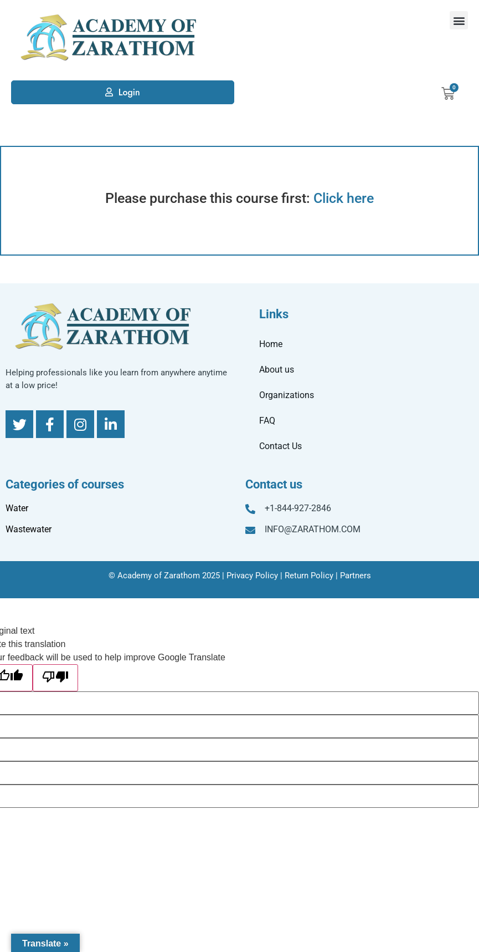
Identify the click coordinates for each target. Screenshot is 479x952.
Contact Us (280, 446)
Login (129, 92)
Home (270, 344)
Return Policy (309, 576)
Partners (355, 576)
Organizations (286, 395)
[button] (459, 20)
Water (17, 508)
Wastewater (28, 529)
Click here (343, 198)
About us (276, 369)
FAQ (267, 420)
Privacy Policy (252, 576)
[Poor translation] (55, 677)
